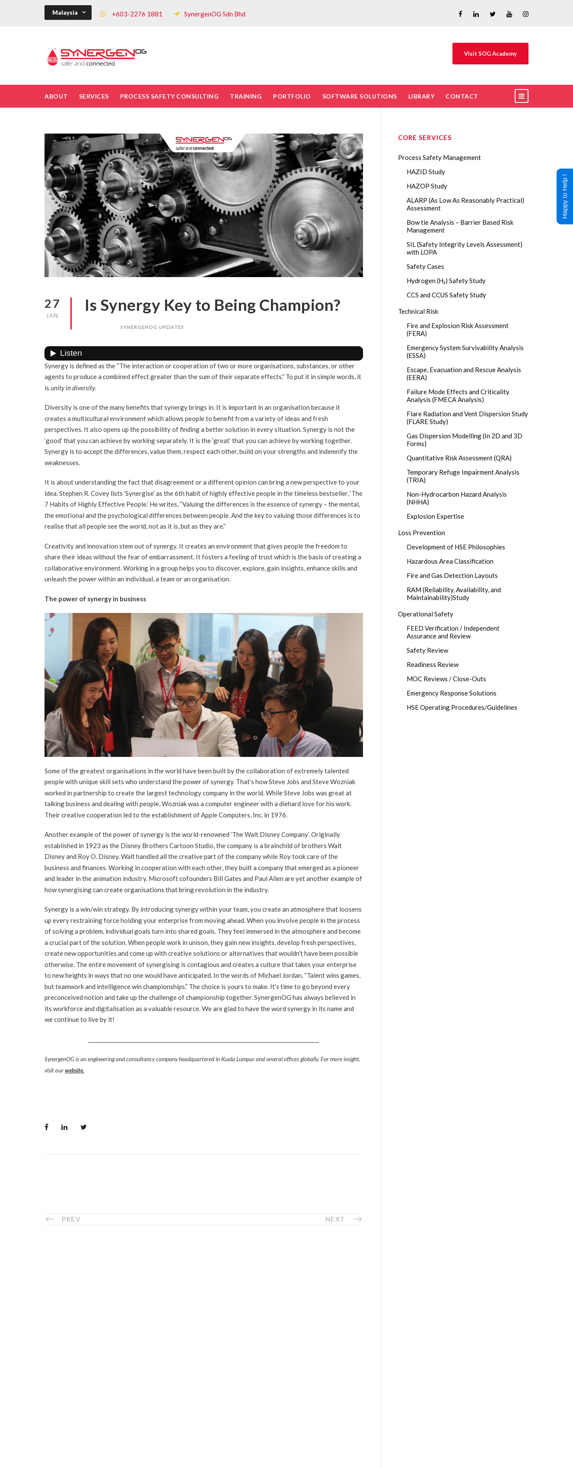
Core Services (196, 1314)
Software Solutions (359, 96)
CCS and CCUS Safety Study (446, 295)
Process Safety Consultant (287, 1455)
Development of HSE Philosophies (456, 547)
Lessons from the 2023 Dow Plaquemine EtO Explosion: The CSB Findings (469, 1323)
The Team (190, 1300)
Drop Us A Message (330, 1318)
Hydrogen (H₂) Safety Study (446, 280)
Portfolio (292, 96)
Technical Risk (418, 311)
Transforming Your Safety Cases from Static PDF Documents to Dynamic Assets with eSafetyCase (473, 1353)
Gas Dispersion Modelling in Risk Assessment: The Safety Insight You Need (471, 1293)
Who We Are (194, 1286)
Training (246, 96)
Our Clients (192, 1343)
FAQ (182, 1371)
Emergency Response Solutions (452, 693)
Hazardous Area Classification (450, 561)
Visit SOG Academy (490, 53)
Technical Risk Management (355, 1455)
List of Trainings (199, 1329)
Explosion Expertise (435, 516)
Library (421, 96)
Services (94, 96)
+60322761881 (87, 1351)
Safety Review (427, 650)
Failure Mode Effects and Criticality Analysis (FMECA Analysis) (458, 395)
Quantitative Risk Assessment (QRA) (459, 458)
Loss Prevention (421, 532)
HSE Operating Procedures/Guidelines (462, 707)
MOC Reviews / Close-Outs (446, 679)
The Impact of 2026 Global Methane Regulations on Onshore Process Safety (473, 1413)
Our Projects (194, 1357)
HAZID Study (426, 172)
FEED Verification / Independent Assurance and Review (453, 632)
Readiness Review (432, 664)
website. (74, 1070)
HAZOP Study (427, 186)
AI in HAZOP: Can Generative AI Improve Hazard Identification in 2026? (470, 1383)
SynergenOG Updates (152, 327)
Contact (462, 96)
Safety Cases (425, 266)
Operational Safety (425, 614)
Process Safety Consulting (169, 96)
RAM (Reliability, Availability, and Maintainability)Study (454, 593)
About (56, 96)
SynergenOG (282, 1446)
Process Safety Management (439, 157)
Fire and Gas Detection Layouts (452, 575)
